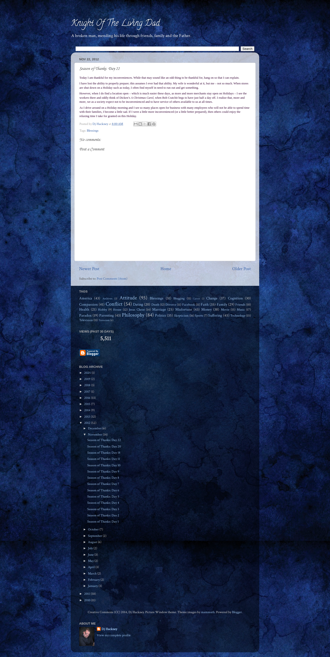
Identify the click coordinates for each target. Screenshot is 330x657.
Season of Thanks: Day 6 (103, 490)
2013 (87, 417)
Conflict (114, 304)
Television (86, 320)
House (117, 310)
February (94, 580)
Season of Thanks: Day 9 (103, 471)
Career (196, 298)
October (93, 529)
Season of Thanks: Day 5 (103, 496)
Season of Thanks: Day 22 (104, 440)
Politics (160, 315)
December (95, 428)
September (95, 536)
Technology (237, 315)
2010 (87, 600)
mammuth (208, 612)
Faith (205, 304)
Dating (138, 304)
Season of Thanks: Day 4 (103, 503)
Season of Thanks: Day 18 (103, 453)
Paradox (85, 315)
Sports (199, 315)
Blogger (237, 612)
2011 (87, 594)
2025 (88, 373)
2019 (87, 379)
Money (206, 309)
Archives (107, 298)
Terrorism (103, 320)
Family (222, 304)
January (93, 586)
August (93, 542)
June (91, 555)
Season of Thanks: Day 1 (103, 521)
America (85, 298)
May (91, 561)
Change (211, 298)
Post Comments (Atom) (112, 279)
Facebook (188, 305)
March (92, 573)
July (90, 548)
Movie (225, 310)
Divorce (170, 305)
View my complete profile (114, 635)
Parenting (106, 315)
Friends (240, 305)
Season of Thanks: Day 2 (103, 515)
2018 (87, 385)
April (91, 567)
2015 (87, 404)
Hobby (102, 310)
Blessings (92, 130)
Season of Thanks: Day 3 (103, 509)
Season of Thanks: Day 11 (103, 459)
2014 (87, 410)
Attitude (128, 297)
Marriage (159, 309)
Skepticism (181, 315)
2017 (87, 392)
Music (241, 310)
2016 (87, 398)
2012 (87, 423)
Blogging (179, 298)
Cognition (235, 298)
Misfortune (183, 309)
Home (165, 269)
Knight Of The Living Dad (115, 24)
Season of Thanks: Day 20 (104, 446)
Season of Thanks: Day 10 (103, 465)
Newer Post (89, 269)
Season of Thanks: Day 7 (103, 484)
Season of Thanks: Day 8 (103, 478)
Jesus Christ (137, 310)
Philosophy (133, 315)
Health (84, 309)
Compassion (88, 304)
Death (155, 305)
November (95, 434)
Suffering (215, 315)
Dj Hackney (109, 629)
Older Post (241, 269)
